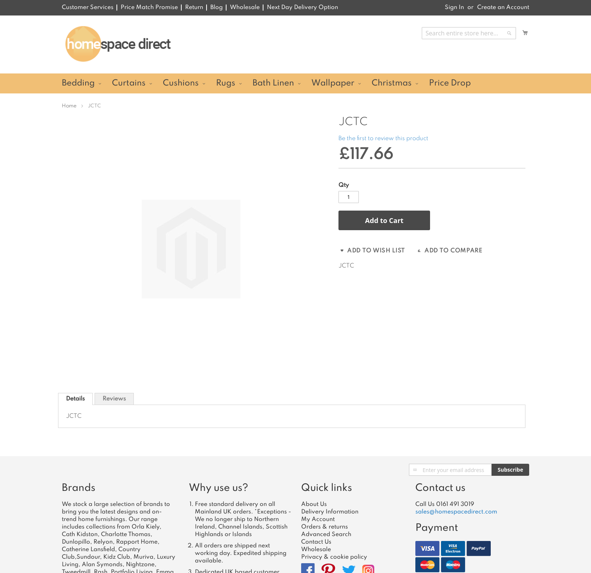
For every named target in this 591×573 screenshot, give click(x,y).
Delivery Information (329, 512)
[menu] (295, 83)
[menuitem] (80, 83)
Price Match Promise (149, 8)
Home (69, 106)
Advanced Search (326, 535)
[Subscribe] (510, 470)
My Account (318, 519)
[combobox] (469, 33)
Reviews (114, 399)
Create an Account (503, 8)
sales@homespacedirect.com (456, 512)
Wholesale (245, 8)
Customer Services (87, 8)
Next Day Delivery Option (302, 8)
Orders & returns (324, 527)
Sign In (454, 8)
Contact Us (316, 542)
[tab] (75, 399)
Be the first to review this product (383, 139)
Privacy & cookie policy (334, 557)
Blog (216, 8)
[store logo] (118, 44)
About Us (314, 504)
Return (194, 8)
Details (75, 399)
